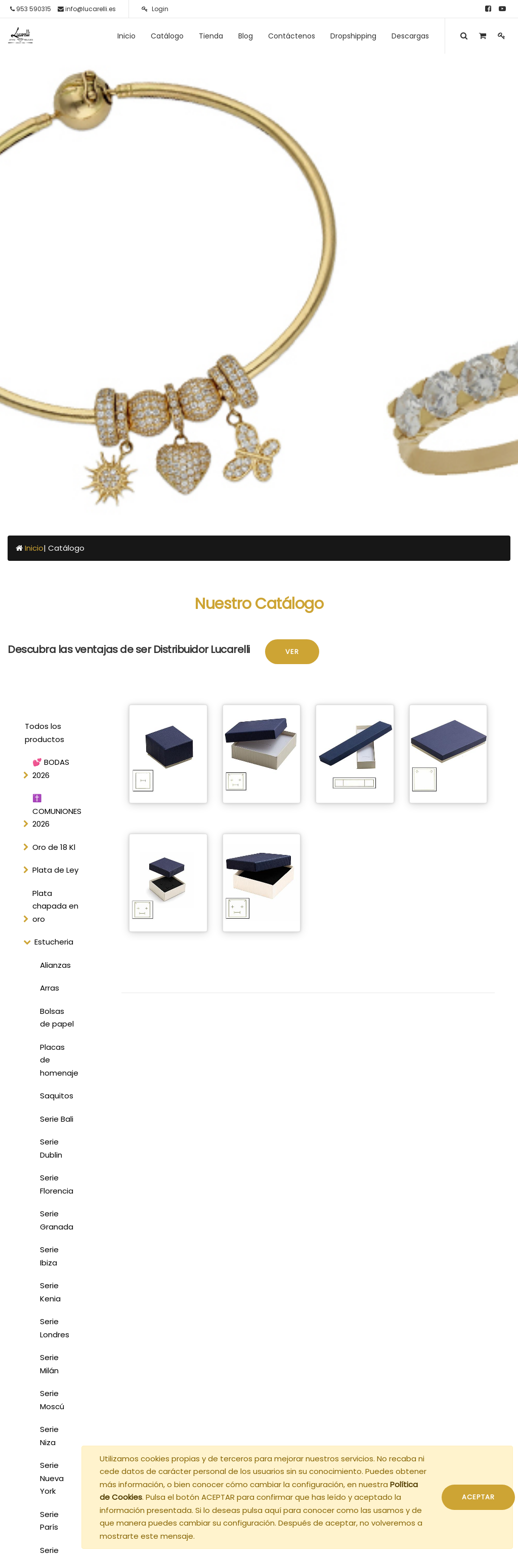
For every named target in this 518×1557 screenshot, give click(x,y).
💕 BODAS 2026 (50, 769)
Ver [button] (292, 652)
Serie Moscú (52, 1400)
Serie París (49, 1521)
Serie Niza (49, 1436)
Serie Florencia (56, 1184)
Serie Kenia (50, 1292)
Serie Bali (56, 1119)
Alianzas (55, 965)
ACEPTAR (478, 1497)
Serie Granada (56, 1220)
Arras (49, 987)
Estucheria (53, 941)
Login (155, 9)
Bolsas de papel (57, 1018)
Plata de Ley (55, 870)
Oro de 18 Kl (53, 847)
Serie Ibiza (49, 1256)
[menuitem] (126, 36)
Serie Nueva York (52, 1478)
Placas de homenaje (59, 1060)
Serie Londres (54, 1328)
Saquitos (56, 1095)
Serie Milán (49, 1364)
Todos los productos (44, 733)
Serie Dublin (51, 1148)
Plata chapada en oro (55, 906)
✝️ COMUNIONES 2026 (56, 811)
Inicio (34, 548)
